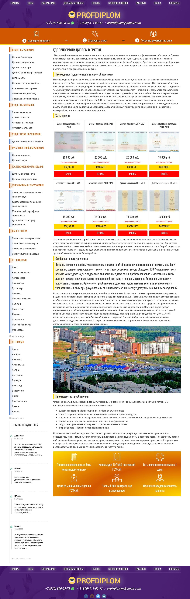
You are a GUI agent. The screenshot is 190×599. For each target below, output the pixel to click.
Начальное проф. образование (28, 148)
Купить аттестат (20, 117)
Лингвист (17, 314)
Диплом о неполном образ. (26, 83)
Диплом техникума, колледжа (27, 141)
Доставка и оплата (74, 3)
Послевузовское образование (27, 166)
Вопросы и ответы (118, 3)
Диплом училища (21, 154)
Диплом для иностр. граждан (27, 72)
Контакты (174, 3)
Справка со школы (21, 112)
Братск (15, 406)
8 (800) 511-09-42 (90, 23)
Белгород (17, 385)
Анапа (15, 349)
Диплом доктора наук (23, 173)
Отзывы (96, 3)
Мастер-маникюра (21, 324)
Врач (14, 267)
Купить (69, 174)
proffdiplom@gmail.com (124, 23)
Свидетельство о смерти (25, 243)
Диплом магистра (21, 67)
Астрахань (17, 375)
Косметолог (18, 309)
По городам (18, 342)
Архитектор (18, 282)
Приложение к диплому (24, 93)
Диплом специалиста (23, 62)
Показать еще (16, 336)
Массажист (18, 319)
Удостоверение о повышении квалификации (27, 203)
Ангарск (16, 354)
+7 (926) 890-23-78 (60, 23)
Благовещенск (19, 401)
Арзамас (16, 359)
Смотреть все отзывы (21, 558)
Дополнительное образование (28, 185)
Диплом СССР (19, 77)
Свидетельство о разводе (25, 253)
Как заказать (48, 3)
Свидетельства (19, 231)
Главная (15, 3)
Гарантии (141, 3)
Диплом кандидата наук (24, 178)
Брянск (15, 411)
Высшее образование (23, 50)
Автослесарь (19, 277)
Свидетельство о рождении (26, 238)
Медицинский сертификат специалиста (25, 213)
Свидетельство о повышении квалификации (27, 194)
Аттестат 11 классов (22, 122)
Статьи (157, 3)
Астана (15, 369)
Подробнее (69, 167)
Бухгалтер (17, 288)
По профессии (19, 260)
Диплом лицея (19, 160)
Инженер (16, 293)
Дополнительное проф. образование (24, 222)
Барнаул (16, 380)
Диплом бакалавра (22, 57)
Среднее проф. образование (26, 134)
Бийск (15, 395)
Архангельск (18, 364)
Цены (30, 3)
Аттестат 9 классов (22, 127)
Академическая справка (24, 88)
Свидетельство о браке (24, 248)
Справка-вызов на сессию (25, 98)
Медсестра (18, 329)
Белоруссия (18, 390)
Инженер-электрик (21, 298)
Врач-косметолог (21, 272)
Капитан (16, 303)
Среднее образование (23, 105)
